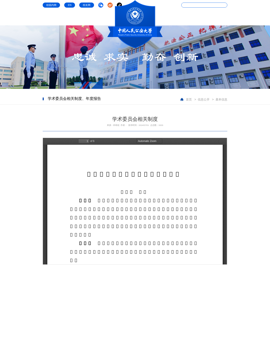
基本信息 (221, 99)
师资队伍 (103, 17)
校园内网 (51, 5)
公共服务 (221, 17)
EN (69, 5)
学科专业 (85, 17)
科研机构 (166, 17)
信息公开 (203, 17)
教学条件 (185, 17)
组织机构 (67, 17)
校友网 (86, 5)
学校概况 (49, 17)
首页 (189, 99)
